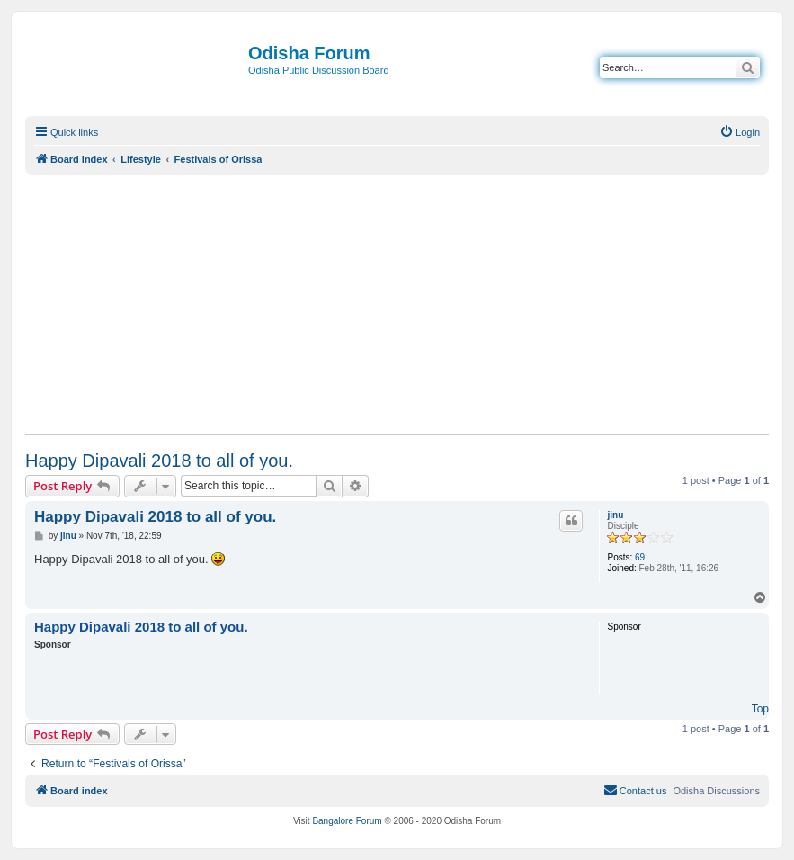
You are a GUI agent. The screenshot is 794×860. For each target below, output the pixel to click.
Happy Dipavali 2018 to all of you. (159, 460)
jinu (615, 515)
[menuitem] (739, 132)
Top (760, 709)
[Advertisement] (397, 304)
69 (640, 557)
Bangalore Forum (346, 821)
